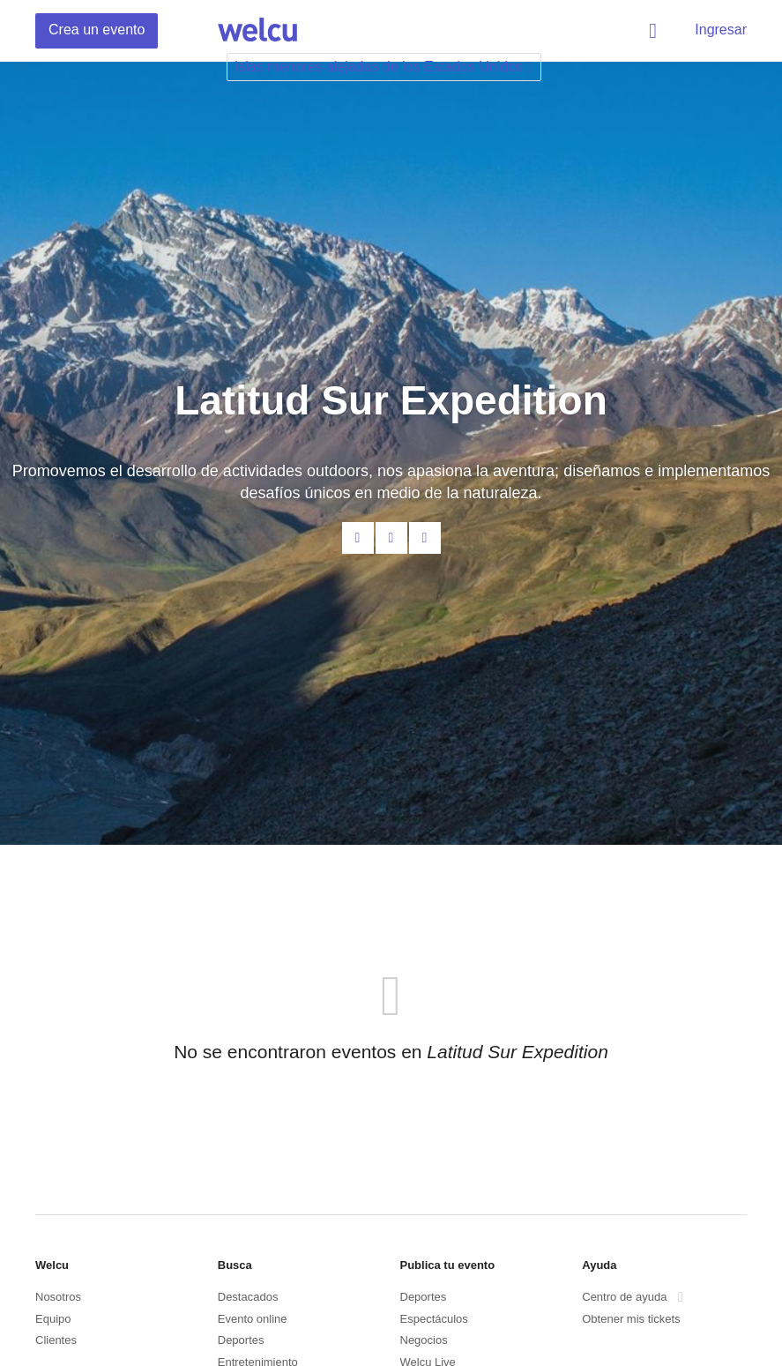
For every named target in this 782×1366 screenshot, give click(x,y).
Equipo (53, 1318)
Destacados (248, 1296)
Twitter (425, 538)
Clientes (56, 1340)
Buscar (656, 30)
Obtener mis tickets (631, 1318)
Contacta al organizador (358, 538)
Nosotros (58, 1296)
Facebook (391, 538)
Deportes (241, 1340)
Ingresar (721, 29)
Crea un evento (96, 29)
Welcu (257, 31)
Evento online (252, 1318)
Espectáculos (434, 1318)
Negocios (424, 1340)
